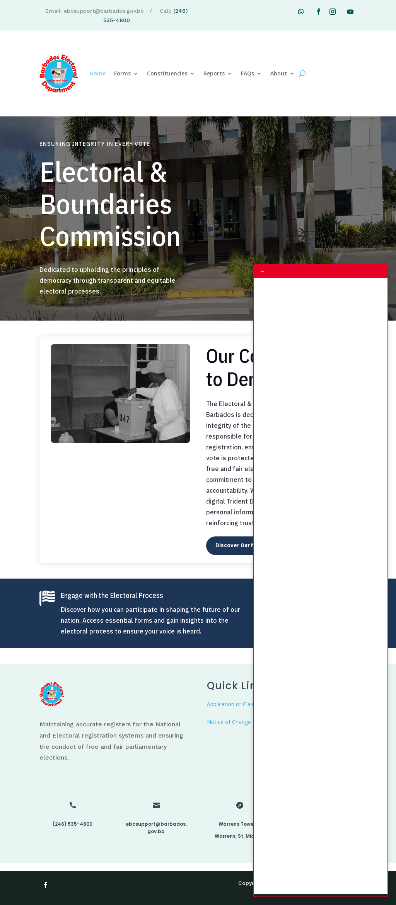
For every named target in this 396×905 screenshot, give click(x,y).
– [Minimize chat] (262, 271)
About (278, 73)
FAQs (247, 73)
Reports (214, 73)
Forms (122, 73)
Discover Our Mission (243, 545)
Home (98, 73)
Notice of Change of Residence (246, 722)
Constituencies (167, 73)
